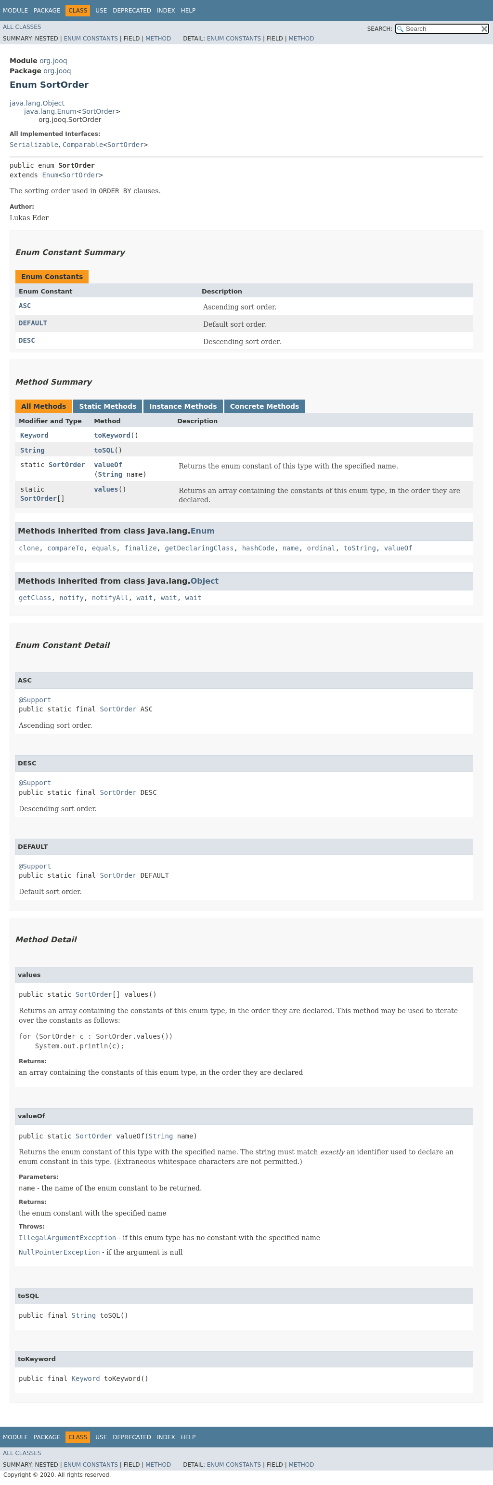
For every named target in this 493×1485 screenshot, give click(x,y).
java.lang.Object (37, 103)
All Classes (22, 27)
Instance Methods (183, 406)
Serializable (34, 144)
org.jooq (53, 61)
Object (205, 581)
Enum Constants (90, 38)
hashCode (258, 548)
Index (166, 10)
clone (29, 548)
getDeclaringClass (199, 548)
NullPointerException (59, 1252)
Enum (50, 175)
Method (158, 38)
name (291, 548)
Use (101, 10)
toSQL (104, 450)
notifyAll (110, 598)
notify (71, 598)
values (106, 489)
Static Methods (107, 406)
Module (15, 10)
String (32, 450)
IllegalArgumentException (67, 1238)
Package (47, 10)
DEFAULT (33, 323)
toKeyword (112, 435)
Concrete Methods (264, 406)
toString (359, 548)
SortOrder (98, 111)
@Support (35, 700)
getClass (35, 598)
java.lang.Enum (50, 111)
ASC (25, 305)
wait (144, 598)
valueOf (108, 464)
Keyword (34, 435)
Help (188, 10)
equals (104, 548)
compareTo (65, 548)
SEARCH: (380, 29)
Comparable (83, 144)
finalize (140, 548)
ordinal (321, 548)
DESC (27, 340)
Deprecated (132, 10)
